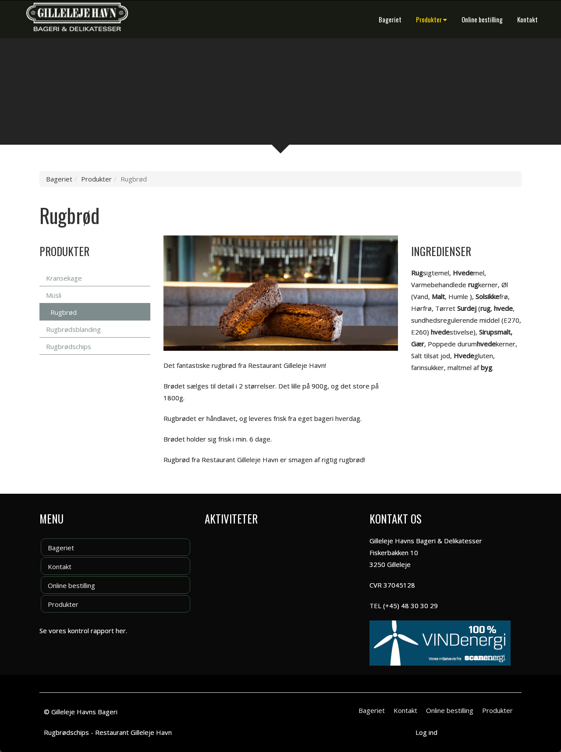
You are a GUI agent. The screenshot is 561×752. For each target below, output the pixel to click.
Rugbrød (63, 312)
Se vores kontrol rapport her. (83, 630)
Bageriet (390, 19)
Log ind (426, 732)
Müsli (53, 295)
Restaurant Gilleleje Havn (133, 732)
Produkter (431, 19)
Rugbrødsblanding (73, 329)
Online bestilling (482, 19)
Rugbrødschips (68, 346)
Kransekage (64, 278)
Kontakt (527, 19)
